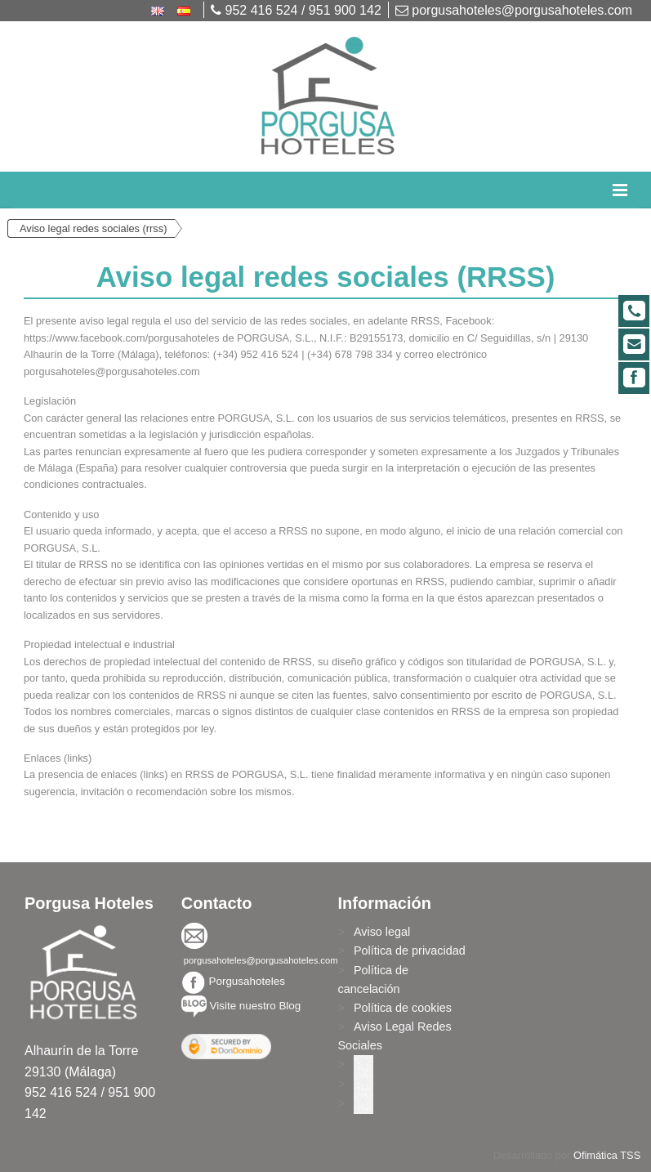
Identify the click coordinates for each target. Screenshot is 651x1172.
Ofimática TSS (606, 1155)
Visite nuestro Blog (255, 1006)
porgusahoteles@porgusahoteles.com (513, 10)
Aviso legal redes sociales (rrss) (93, 228)
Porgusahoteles (246, 981)
